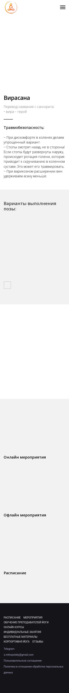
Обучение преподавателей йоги (26, 622)
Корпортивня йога (16, 641)
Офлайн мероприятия (25, 515)
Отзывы (37, 641)
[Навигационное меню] (62, 7)
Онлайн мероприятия (25, 457)
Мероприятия (32, 617)
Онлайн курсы (14, 627)
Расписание (15, 572)
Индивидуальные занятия (22, 632)
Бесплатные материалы (20, 636)
